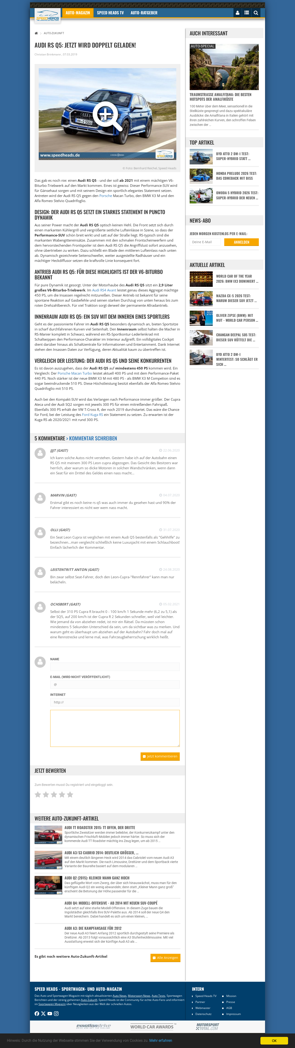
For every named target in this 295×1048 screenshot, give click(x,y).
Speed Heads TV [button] (110, 12)
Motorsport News (139, 996)
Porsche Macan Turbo (75, 373)
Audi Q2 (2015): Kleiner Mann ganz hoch (97, 878)
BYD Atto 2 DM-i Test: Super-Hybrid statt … (233, 156)
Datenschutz (203, 1014)
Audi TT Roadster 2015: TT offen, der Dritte (100, 827)
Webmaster (202, 1008)
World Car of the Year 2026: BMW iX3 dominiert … (237, 278)
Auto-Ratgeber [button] (144, 12)
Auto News (120, 996)
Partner (200, 1002)
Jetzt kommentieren (160, 756)
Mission (231, 996)
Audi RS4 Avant (104, 290)
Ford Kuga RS (92, 414)
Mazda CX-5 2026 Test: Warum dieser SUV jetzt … (236, 298)
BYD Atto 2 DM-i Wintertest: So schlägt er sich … (237, 359)
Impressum (233, 1014)
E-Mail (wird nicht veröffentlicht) (80, 677)
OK (274, 1040)
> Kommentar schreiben (91, 438)
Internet (58, 695)
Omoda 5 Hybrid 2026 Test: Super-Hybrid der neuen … (237, 195)
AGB (229, 1008)
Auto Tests (158, 996)
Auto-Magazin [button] (78, 12)
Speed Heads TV (205, 996)
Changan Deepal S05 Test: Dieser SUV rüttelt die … (236, 337)
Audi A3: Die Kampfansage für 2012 (93, 928)
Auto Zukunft (89, 1000)
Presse (230, 1002)
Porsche (105, 195)
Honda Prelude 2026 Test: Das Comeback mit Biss (236, 176)
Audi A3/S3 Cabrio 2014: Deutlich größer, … (102, 852)
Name (54, 659)
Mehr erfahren (171, 1041)
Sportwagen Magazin (52, 1004)
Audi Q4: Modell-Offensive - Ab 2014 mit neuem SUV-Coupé (111, 903)
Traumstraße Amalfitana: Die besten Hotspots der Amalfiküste (220, 97)
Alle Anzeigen (165, 957)
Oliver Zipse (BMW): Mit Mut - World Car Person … (237, 318)
